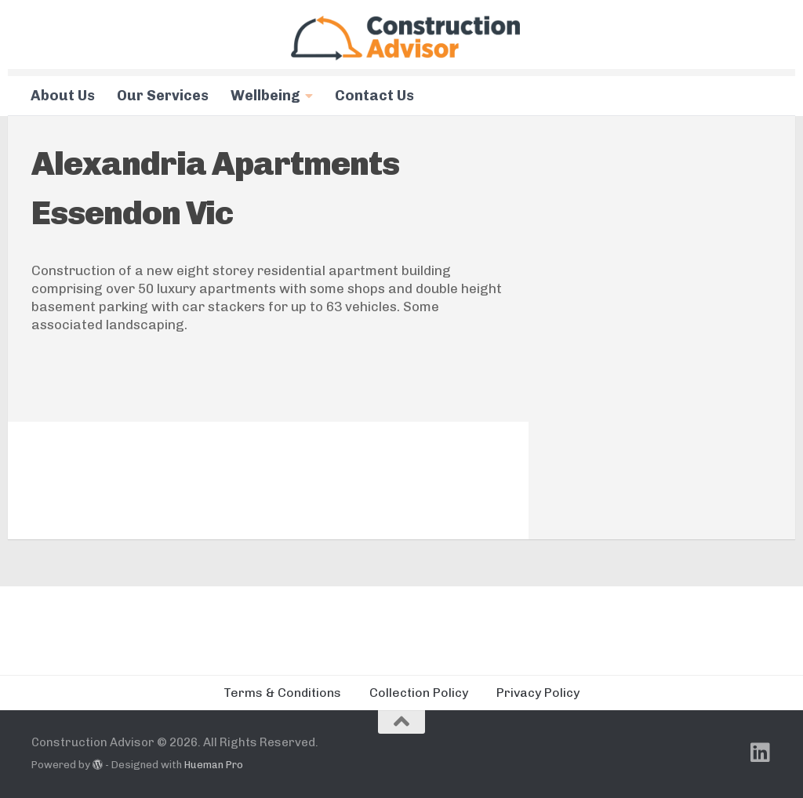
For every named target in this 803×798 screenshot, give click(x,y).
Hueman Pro (213, 765)
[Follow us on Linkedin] (761, 753)
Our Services (163, 95)
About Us (63, 95)
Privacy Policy (538, 692)
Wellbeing (265, 95)
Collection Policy (418, 692)
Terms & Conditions (282, 692)
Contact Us (374, 95)
